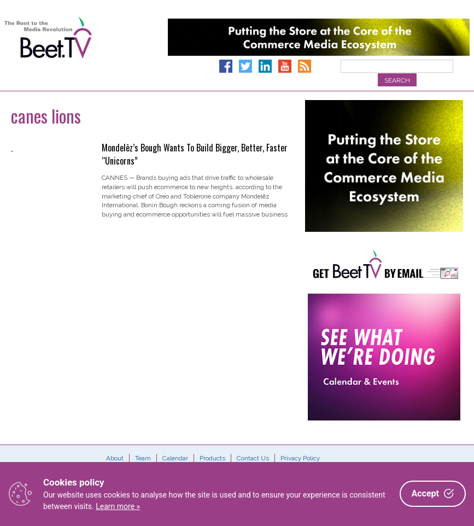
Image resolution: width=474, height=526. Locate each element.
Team (143, 458)
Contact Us (253, 458)
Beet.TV (48, 49)
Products (212, 458)
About (115, 458)
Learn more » (118, 506)
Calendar (175, 458)
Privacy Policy (300, 458)
